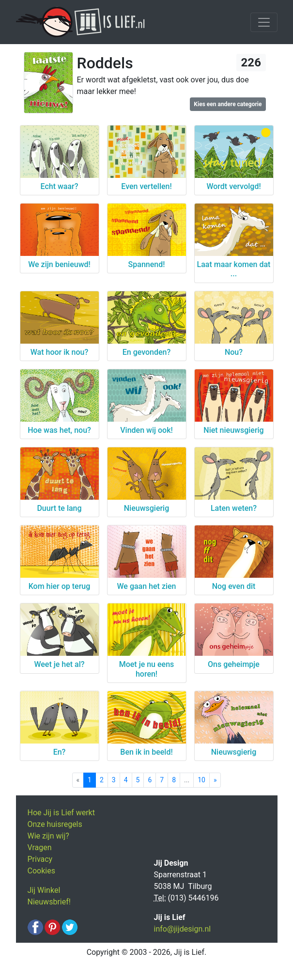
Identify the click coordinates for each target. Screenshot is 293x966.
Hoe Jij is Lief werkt (61, 812)
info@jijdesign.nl (182, 929)
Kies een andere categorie (228, 104)
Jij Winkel (44, 890)
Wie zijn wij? (48, 835)
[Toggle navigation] (264, 22)
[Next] (215, 780)
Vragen (40, 847)
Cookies (41, 870)
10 (201, 780)
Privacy (40, 859)
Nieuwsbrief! (49, 901)
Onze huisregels (55, 824)
